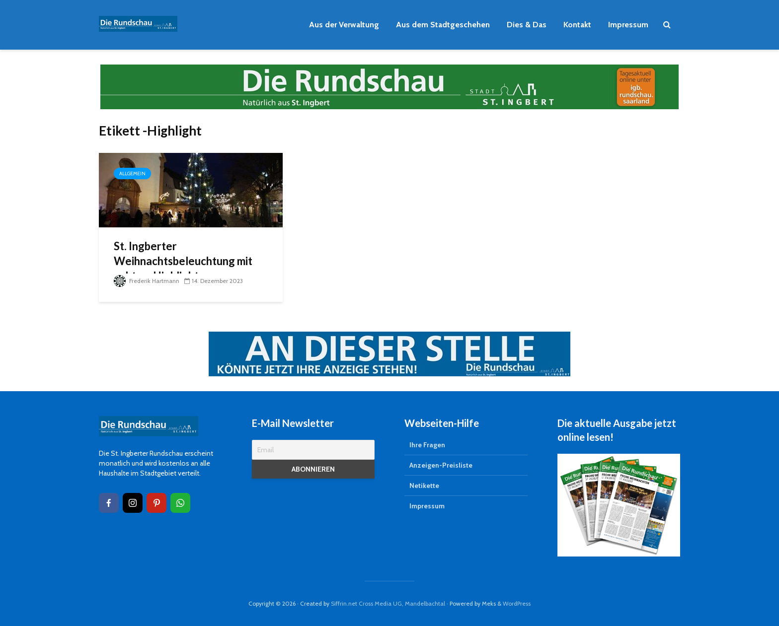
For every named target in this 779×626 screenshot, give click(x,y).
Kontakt (577, 24)
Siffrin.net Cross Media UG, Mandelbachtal (388, 603)
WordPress (517, 603)
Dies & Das (526, 24)
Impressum (628, 24)
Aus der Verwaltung (344, 24)
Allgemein (132, 173)
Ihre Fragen (427, 444)
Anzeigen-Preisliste (440, 465)
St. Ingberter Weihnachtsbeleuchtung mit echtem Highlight (183, 260)
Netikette (424, 485)
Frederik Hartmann (146, 280)
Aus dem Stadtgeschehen (443, 24)
